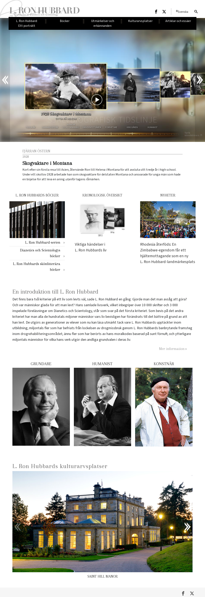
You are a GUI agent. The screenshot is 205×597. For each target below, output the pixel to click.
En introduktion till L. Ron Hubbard (55, 291)
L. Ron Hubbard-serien (42, 242)
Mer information (172, 349)
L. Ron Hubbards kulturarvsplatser (60, 465)
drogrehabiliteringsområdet (41, 333)
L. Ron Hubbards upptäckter (152, 322)
